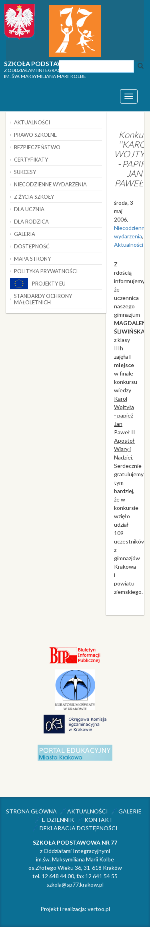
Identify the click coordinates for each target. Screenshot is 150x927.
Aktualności (128, 244)
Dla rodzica (31, 221)
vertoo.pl (99, 908)
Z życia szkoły (34, 197)
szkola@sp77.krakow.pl (75, 884)
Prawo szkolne (35, 135)
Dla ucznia (29, 209)
